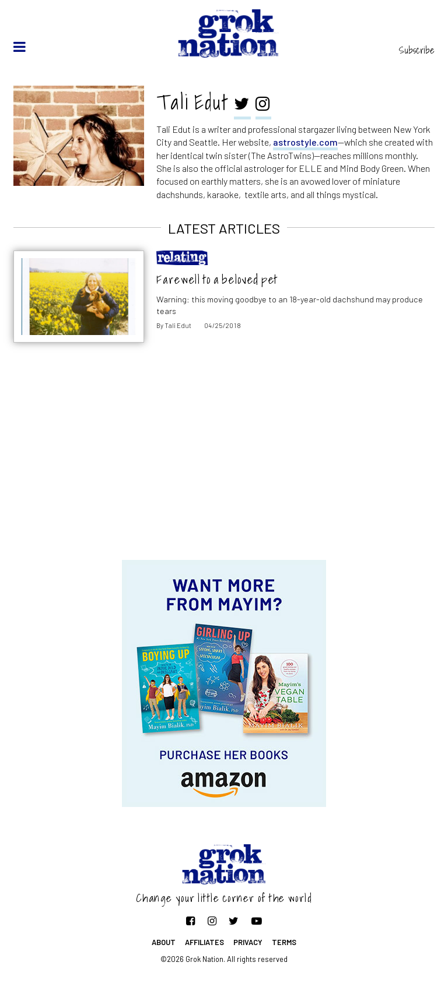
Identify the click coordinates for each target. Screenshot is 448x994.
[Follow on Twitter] (234, 920)
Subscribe (417, 50)
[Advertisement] (224, 467)
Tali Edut (177, 325)
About (164, 942)
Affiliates (204, 942)
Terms (284, 942)
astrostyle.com (305, 141)
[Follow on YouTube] (256, 920)
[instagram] (263, 104)
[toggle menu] (19, 47)
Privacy (247, 942)
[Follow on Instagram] (212, 920)
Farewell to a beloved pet (217, 279)
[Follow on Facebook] (190, 920)
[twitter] (242, 104)
